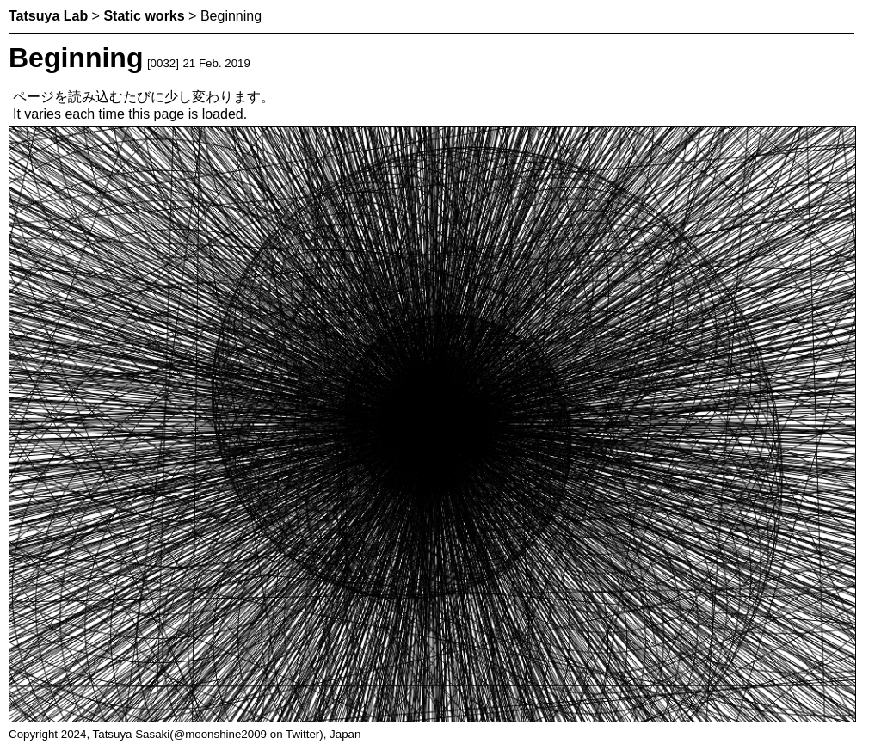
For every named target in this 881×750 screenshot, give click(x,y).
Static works (143, 16)
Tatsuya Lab (48, 16)
